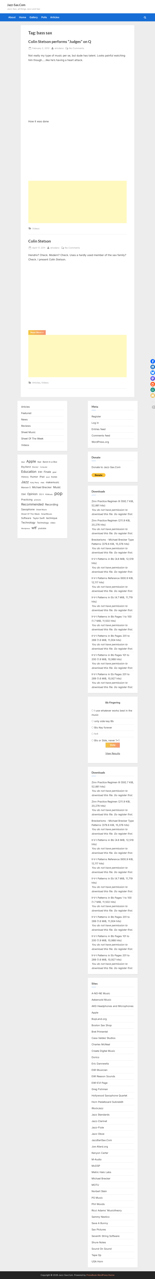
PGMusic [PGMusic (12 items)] (49, 494)
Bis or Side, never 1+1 (106, 740)
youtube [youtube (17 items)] (42, 528)
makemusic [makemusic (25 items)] (52, 482)
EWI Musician (99, 1070)
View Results (112, 753)
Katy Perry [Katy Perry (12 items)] (34, 483)
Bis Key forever (103, 727)
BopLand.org (99, 1019)
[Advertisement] (77, 202)
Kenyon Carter (100, 1153)
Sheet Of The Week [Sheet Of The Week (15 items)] (30, 514)
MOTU (95, 1185)
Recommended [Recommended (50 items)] (32, 504)
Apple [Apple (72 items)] (31, 461)
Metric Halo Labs (101, 1172)
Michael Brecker (101, 1178)
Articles (54, 17)
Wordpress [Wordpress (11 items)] (25, 528)
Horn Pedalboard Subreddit (107, 1102)
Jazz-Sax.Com (16, 5)
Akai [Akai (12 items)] (23, 462)
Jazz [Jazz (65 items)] (25, 482)
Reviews (26, 425)
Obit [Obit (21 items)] (23, 494)
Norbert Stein (99, 1191)
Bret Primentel (100, 1031)
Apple (95, 1012)
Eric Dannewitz (100, 1063)
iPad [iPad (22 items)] (42, 476)
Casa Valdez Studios (103, 1038)
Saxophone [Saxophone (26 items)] (28, 509)
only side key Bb (104, 721)
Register (96, 416)
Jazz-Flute (98, 1127)
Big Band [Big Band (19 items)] (26, 466)
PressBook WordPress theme (100, 1275)
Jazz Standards (101, 1114)
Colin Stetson (39, 241)
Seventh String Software (105, 1236)
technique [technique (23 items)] (51, 518)
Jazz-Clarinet (99, 1121)
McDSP (96, 1165)
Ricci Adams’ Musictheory (107, 1210)
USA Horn (97, 1261)
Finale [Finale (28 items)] (47, 471)
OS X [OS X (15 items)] (41, 494)
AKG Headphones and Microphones (113, 1006)
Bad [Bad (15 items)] (39, 462)
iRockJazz (97, 1108)
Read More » (38, 333)
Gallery (34, 17)
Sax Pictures (99, 1229)
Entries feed (99, 429)
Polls (44, 17)
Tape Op (96, 1255)
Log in (95, 422)
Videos (36, 228)
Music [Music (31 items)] (57, 487)
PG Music (97, 1197)
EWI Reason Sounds (103, 1076)
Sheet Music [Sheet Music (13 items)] (41, 509)
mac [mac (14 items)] (42, 482)
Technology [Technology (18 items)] (43, 522)
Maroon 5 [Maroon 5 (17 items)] (26, 487)
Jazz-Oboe (98, 1133)
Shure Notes (99, 1242)
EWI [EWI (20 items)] (40, 472)
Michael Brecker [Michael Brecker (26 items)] (42, 487)
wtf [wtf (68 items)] (33, 528)
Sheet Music (28, 432)
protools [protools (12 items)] (37, 500)
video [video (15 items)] (52, 523)
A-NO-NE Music (101, 993)
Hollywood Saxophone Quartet (109, 1095)
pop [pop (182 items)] (58, 493)
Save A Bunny (100, 1223)
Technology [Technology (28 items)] (28, 522)
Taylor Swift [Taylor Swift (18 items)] (39, 518)
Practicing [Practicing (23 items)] (27, 499)
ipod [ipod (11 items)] (48, 477)
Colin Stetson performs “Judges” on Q (59, 41)
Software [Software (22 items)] (26, 518)
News (24, 419)
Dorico (95, 1057)
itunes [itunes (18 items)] (54, 476)
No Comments (76, 48)
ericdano (59, 48)
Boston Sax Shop (102, 1025)
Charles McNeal (101, 1044)
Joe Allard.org (100, 1146)
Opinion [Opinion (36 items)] (32, 494)
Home (22, 17)
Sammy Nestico (101, 1216)
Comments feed (101, 435)
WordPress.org (100, 441)
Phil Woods (98, 1204)
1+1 (96, 733)
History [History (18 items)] (25, 476)
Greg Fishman (100, 1089)
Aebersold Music (101, 999)
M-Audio (97, 1159)
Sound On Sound (102, 1248)
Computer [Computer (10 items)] (43, 467)
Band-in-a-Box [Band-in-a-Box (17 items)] (50, 461)
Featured (26, 413)
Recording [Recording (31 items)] (51, 504)
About (12, 17)
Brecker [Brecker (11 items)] (35, 467)
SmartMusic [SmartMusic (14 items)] (46, 514)
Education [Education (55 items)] (28, 472)
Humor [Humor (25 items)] (34, 476)
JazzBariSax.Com (102, 1140)
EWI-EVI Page (99, 1082)
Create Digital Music (103, 1051)
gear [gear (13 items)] (55, 472)
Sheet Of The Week (32, 438)
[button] (152, 361)
